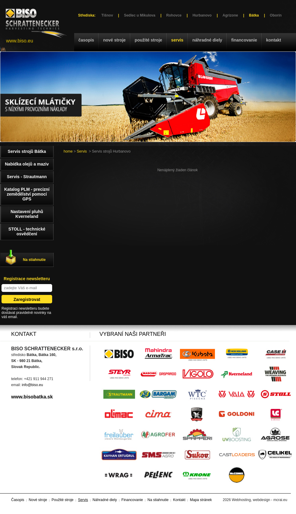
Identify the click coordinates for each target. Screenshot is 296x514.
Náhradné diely (207, 40)
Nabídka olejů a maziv (27, 164)
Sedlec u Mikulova (139, 15)
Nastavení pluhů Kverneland (27, 214)
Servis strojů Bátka (27, 151)
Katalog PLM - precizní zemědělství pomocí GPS (26, 194)
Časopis (86, 40)
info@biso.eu (32, 385)
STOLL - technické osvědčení (26, 231)
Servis (177, 40)
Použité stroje (148, 40)
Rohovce (174, 15)
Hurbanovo (202, 15)
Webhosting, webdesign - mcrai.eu (259, 500)
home (68, 151)
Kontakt (273, 40)
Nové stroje (114, 40)
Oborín (276, 15)
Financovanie (244, 40)
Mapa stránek (201, 500)
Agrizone (230, 15)
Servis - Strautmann (27, 176)
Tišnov (107, 15)
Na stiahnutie (34, 260)
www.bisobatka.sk (32, 396)
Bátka (254, 15)
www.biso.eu (19, 40)
